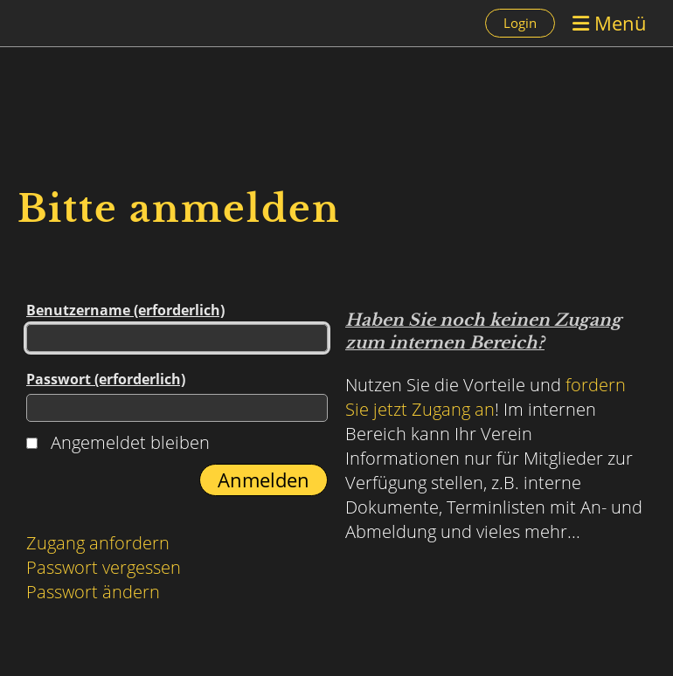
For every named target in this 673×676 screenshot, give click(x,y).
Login (520, 22)
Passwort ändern (93, 592)
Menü (609, 23)
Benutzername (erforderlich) (177, 326)
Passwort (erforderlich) (177, 395)
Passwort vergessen (103, 567)
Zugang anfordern (98, 543)
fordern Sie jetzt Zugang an (485, 397)
